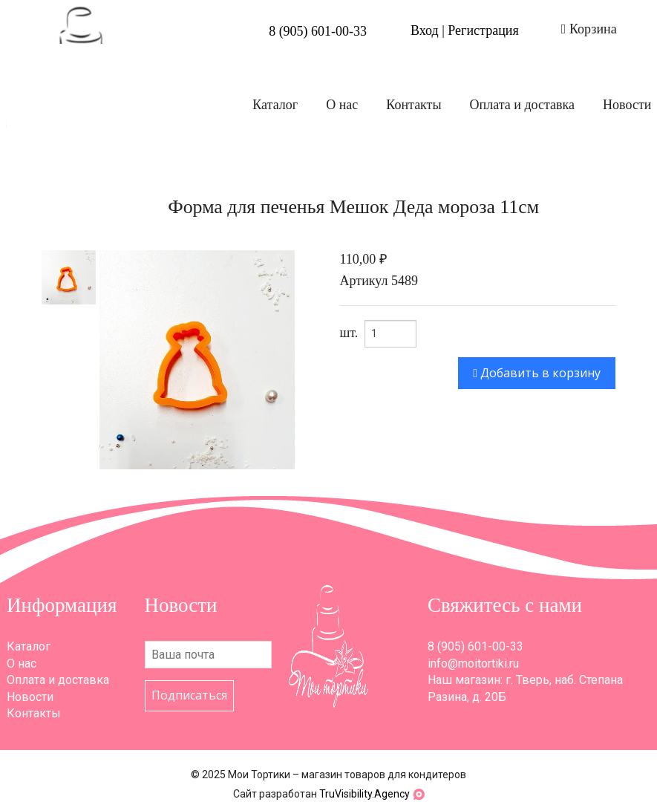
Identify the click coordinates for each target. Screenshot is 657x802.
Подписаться (189, 695)
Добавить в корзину (537, 373)
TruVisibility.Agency (364, 794)
